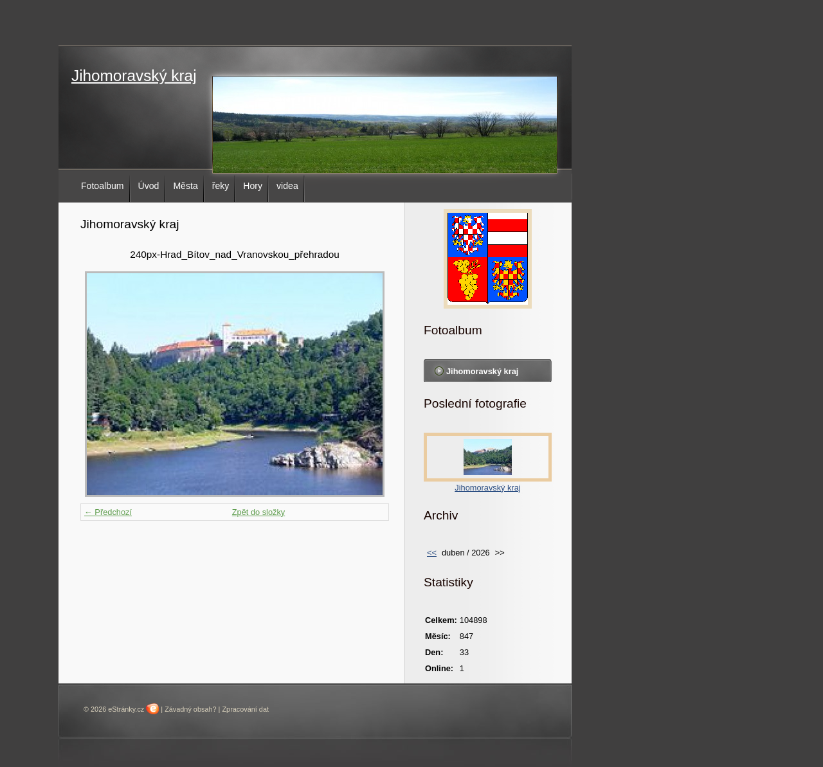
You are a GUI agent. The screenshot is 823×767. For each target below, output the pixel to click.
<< (432, 552)
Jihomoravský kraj (134, 75)
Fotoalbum (102, 186)
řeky (221, 186)
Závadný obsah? (190, 709)
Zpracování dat (245, 709)
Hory (252, 186)
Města (185, 186)
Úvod (148, 186)
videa (287, 186)
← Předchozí (108, 512)
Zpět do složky (258, 512)
